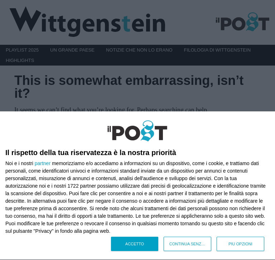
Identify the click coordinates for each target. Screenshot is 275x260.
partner (42, 163)
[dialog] (137, 186)
